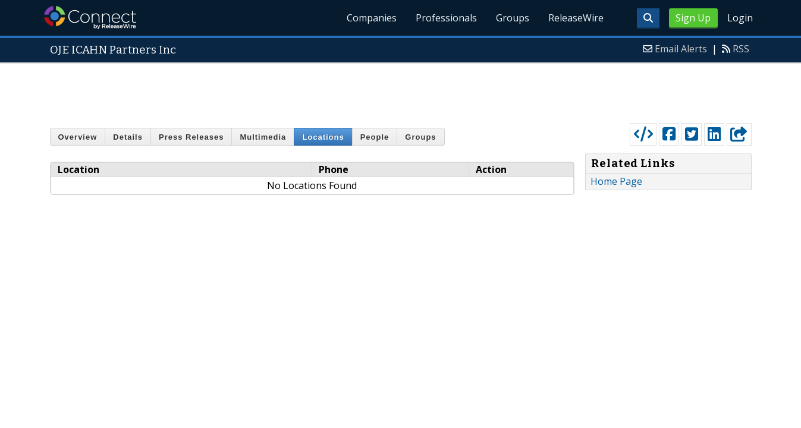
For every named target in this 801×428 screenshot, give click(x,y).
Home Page (616, 181)
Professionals (446, 17)
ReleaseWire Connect (90, 17)
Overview (78, 137)
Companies (372, 17)
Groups (512, 17)
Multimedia (263, 137)
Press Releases (191, 137)
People (374, 137)
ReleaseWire (576, 17)
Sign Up (693, 17)
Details (128, 137)
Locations (323, 137)
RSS (741, 48)
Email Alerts (681, 48)
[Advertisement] (400, 90)
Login (740, 17)
